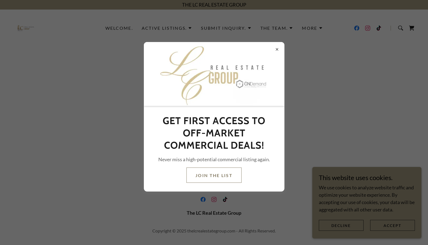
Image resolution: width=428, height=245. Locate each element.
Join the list (214, 175)
